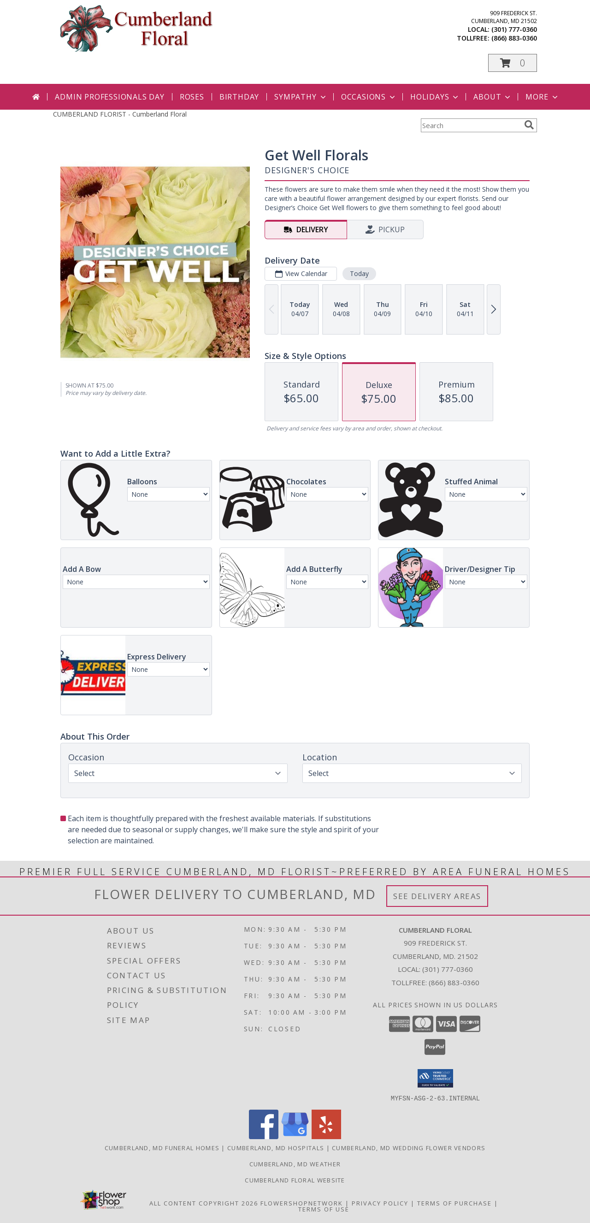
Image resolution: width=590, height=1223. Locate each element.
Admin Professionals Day (109, 97)
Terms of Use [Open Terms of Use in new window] (323, 1209)
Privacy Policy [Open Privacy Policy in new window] (380, 1203)
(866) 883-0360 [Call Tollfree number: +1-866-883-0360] (454, 982)
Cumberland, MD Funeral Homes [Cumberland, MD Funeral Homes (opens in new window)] (162, 1147)
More (542, 97)
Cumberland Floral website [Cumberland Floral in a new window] (295, 1180)
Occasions (369, 97)
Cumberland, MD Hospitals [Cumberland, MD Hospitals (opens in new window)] (275, 1147)
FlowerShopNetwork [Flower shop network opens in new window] (301, 1203)
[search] (529, 125)
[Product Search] (470, 125)
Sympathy (300, 97)
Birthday (239, 97)
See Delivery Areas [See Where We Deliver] (437, 896)
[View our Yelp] (326, 1136)
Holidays (435, 97)
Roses (192, 97)
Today (359, 273)
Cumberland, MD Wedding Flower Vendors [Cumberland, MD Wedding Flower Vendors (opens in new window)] (408, 1147)
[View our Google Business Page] (295, 1136)
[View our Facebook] (263, 1136)
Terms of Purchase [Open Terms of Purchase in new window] (454, 1203)
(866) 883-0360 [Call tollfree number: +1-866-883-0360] (514, 38)
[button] (512, 63)
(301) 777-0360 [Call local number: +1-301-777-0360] (514, 29)
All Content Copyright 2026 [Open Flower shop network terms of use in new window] (203, 1203)
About (492, 97)
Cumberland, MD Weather (295, 1163)
